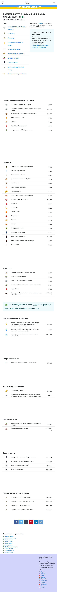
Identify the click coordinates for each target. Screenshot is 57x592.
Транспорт (11, 38)
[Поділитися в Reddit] (40, 522)
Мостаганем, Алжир (10, 538)
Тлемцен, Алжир (9, 550)
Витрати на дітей (13, 58)
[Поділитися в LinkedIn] (36, 522)
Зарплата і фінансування (16, 54)
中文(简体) (42, 584)
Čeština (42, 582)
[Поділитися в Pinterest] (31, 522)
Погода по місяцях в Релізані (17, 74)
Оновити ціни (33, 308)
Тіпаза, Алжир (9, 548)
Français (42, 587)
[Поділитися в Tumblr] (26, 522)
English (42, 572)
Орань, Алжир (9, 545)
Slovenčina (43, 580)
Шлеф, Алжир (8, 541)
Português (42, 579)
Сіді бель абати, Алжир (11, 547)
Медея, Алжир (9, 552)
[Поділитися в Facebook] (16, 522)
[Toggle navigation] (54, 2)
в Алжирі (40, 23)
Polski (41, 575)
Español (42, 577)
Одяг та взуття (12, 62)
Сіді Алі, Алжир (9, 536)
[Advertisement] (28, 89)
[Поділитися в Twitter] (21, 522)
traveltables (28, 2)
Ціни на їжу (11, 33)
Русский (42, 573)
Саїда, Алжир (8, 543)
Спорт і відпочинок (14, 49)
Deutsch (42, 586)
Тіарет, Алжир (9, 539)
